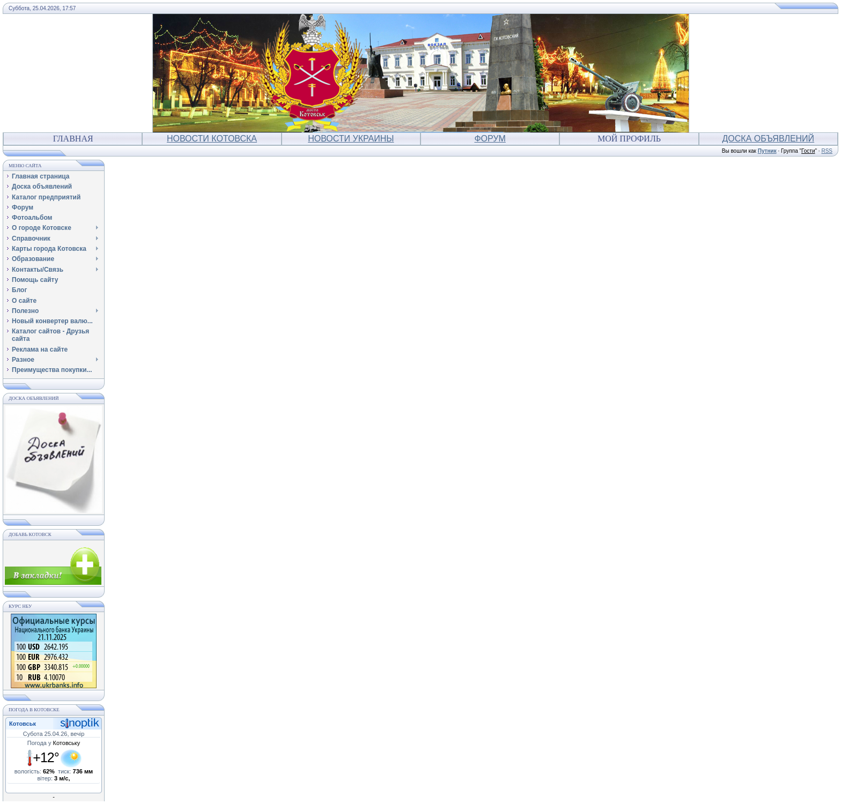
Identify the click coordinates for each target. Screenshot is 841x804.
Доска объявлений (768, 138)
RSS (826, 151)
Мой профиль (629, 138)
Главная (73, 138)
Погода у (53, 743)
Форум (489, 138)
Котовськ (22, 723)
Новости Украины (351, 138)
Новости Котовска (212, 138)
